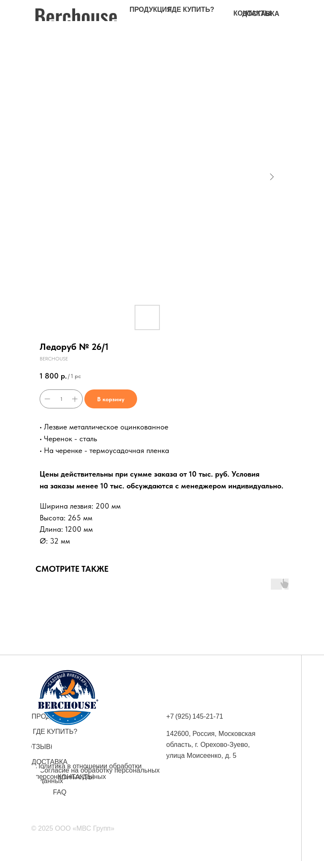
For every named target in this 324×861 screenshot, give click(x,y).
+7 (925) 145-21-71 (194, 716)
